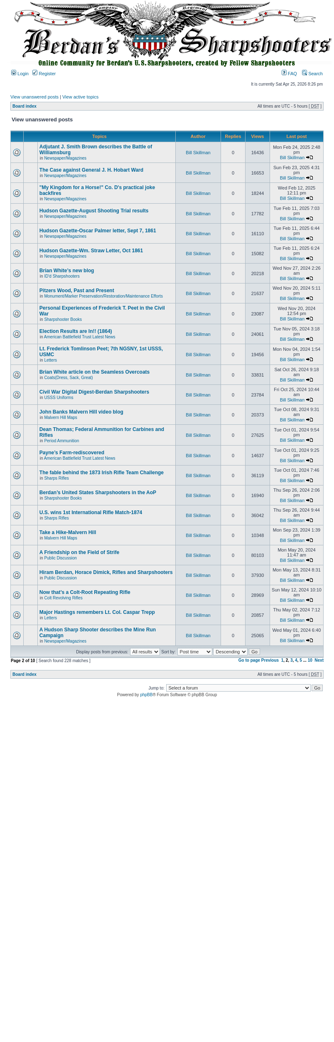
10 (310, 660)
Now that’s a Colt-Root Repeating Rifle (84, 592)
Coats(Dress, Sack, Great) (68, 377)
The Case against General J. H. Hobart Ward (91, 170)
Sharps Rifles (56, 478)
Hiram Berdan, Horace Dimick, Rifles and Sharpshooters (106, 572)
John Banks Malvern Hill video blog (81, 412)
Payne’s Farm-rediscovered (71, 453)
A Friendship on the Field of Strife (79, 552)
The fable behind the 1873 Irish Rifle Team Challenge (101, 472)
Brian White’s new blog (66, 270)
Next (319, 660)
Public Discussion (60, 558)
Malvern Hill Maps (60, 417)
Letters (50, 360)
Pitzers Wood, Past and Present (76, 290)
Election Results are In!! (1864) (75, 331)
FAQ (289, 73)
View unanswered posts (34, 96)
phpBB (146, 694)
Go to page (249, 660)
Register (44, 73)
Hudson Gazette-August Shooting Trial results (94, 211)
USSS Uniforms (58, 397)
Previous (270, 660)
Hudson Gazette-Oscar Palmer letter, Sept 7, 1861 (97, 231)
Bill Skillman (198, 152)
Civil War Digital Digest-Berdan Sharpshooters (94, 392)
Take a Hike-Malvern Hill (67, 532)
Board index (24, 106)
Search (312, 73)
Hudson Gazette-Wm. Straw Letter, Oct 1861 (91, 251)
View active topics (80, 96)
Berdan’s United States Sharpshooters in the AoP (97, 492)
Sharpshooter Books (63, 319)
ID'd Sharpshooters (61, 276)
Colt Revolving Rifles (63, 598)
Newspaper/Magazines (65, 158)
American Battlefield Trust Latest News (79, 337)
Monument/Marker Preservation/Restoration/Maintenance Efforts (103, 296)
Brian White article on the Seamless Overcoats (94, 372)
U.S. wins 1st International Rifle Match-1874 (90, 512)
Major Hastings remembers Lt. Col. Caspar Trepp (97, 612)
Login (20, 73)
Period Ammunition (61, 440)
